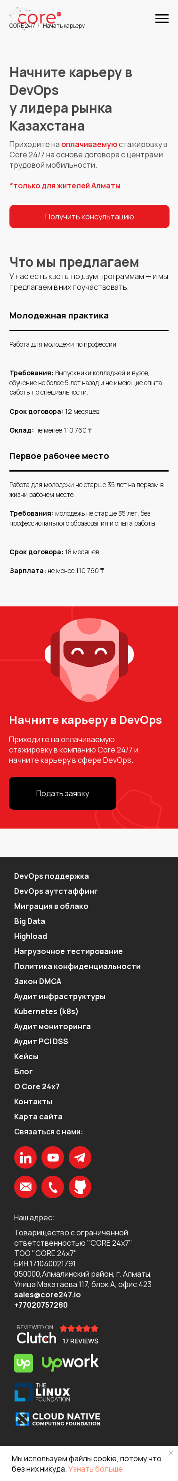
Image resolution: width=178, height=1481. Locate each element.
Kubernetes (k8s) (46, 1011)
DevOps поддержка (51, 876)
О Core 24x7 (37, 1086)
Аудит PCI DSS (41, 1041)
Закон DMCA (37, 981)
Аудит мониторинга (52, 1026)
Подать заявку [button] (62, 793)
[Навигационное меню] (162, 18)
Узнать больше (95, 1469)
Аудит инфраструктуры (59, 996)
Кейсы (26, 1056)
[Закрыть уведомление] (171, 1453)
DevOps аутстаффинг (56, 891)
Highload (30, 936)
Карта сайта (38, 1116)
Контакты (33, 1101)
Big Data (29, 921)
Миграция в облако (51, 906)
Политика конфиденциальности (77, 966)
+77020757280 (41, 1305)
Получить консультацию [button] (89, 216)
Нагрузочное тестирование (68, 951)
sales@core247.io (47, 1294)
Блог (23, 1071)
